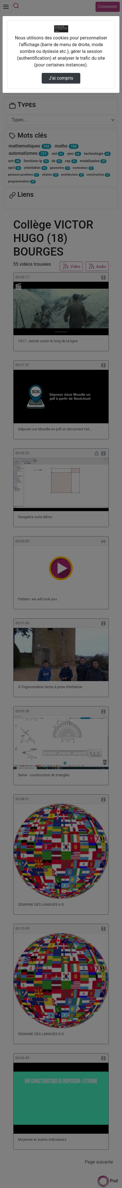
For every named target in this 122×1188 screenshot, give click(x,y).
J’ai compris (61, 78)
